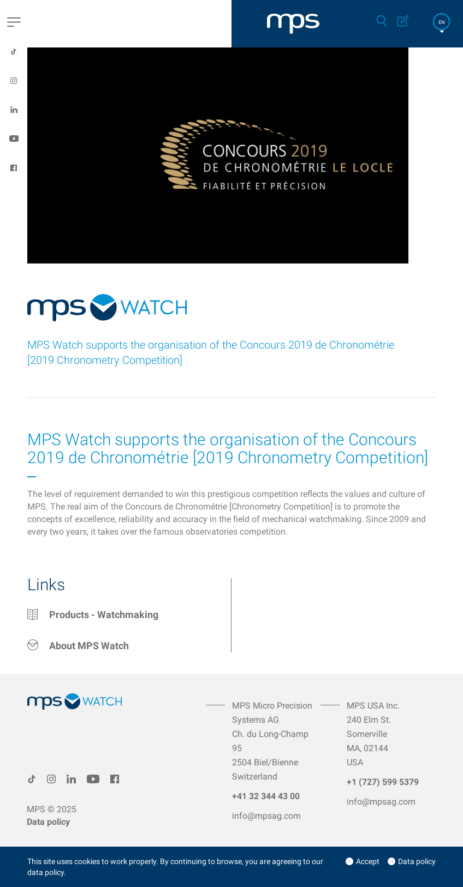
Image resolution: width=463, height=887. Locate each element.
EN (441, 22)
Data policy (48, 822)
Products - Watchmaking (103, 614)
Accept (367, 861)
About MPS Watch (89, 645)
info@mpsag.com (266, 816)
